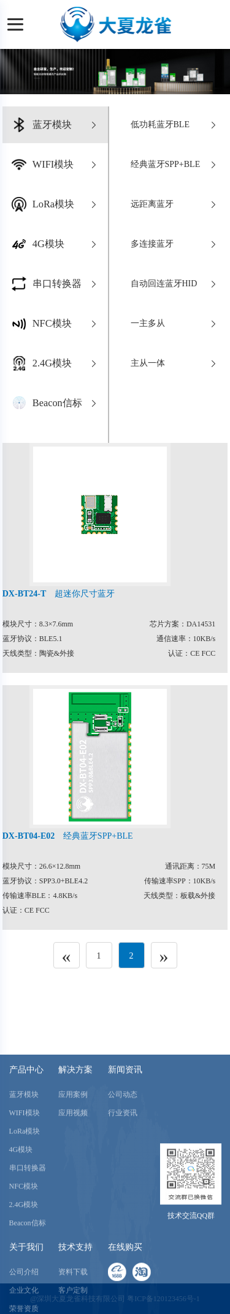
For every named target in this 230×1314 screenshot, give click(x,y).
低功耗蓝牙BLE (175, 125)
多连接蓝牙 (175, 244)
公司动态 (122, 1187)
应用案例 (73, 1187)
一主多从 (175, 323)
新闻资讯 (125, 1162)
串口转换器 (27, 1260)
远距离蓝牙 (175, 204)
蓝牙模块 (24, 1187)
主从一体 (175, 363)
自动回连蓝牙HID (175, 284)
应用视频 (73, 1205)
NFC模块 (23, 1279)
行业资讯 (122, 1205)
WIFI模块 (24, 1205)
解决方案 (75, 1162)
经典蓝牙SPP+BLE (175, 164)
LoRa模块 (24, 1224)
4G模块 (21, 1242)
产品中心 (26, 1162)
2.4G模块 (24, 1297)
